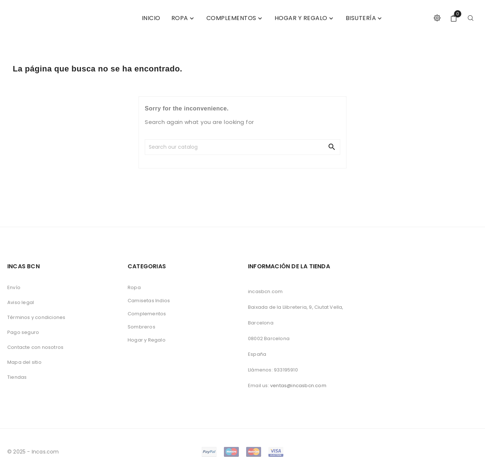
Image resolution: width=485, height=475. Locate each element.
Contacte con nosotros (35, 347)
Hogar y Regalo (147, 339)
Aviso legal (20, 302)
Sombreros (141, 326)
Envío (13, 287)
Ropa (134, 287)
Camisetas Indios (149, 300)
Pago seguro (23, 332)
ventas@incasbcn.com (298, 385)
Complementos (147, 313)
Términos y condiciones (36, 317)
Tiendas (17, 377)
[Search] (198, 147)
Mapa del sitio (24, 362)
